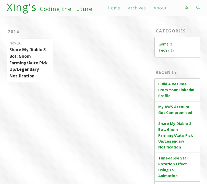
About (160, 8)
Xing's (49, 7)
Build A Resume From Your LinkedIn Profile (176, 90)
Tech (163, 50)
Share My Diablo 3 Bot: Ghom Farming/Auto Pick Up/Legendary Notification (28, 62)
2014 (13, 31)
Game (163, 44)
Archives (137, 8)
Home (114, 8)
